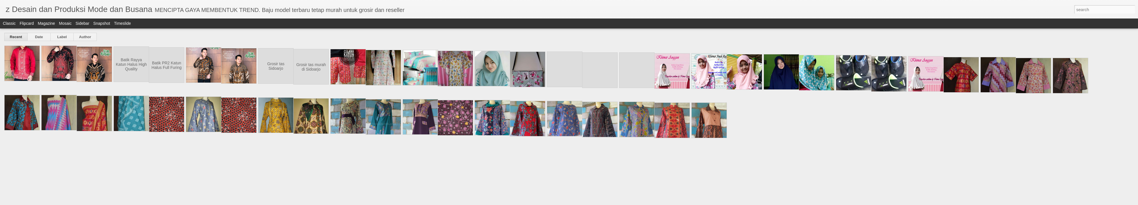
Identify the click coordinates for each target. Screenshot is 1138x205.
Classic (9, 23)
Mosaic (65, 23)
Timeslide (122, 23)
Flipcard (27, 23)
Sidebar (82, 23)
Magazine (46, 23)
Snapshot (101, 23)
